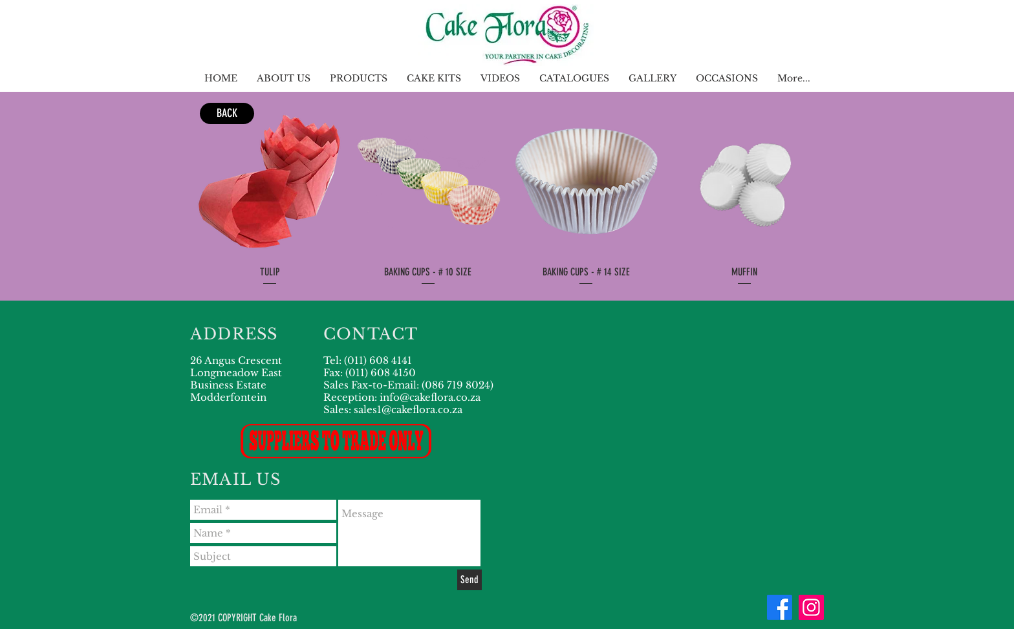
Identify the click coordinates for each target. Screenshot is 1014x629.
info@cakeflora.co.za (430, 397)
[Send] (469, 580)
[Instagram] (811, 607)
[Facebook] (779, 607)
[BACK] (227, 113)
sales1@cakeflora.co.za (408, 409)
